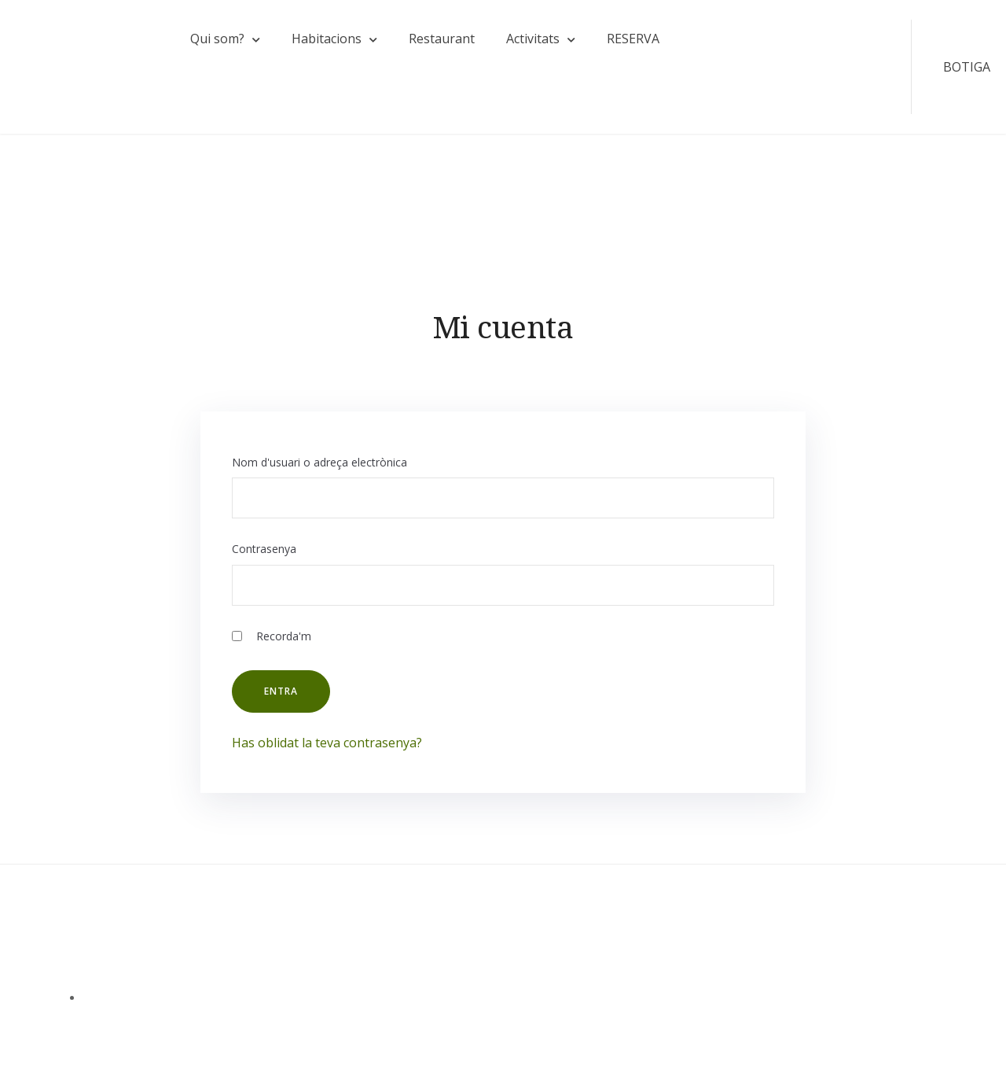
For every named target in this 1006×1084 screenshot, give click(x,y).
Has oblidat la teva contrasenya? (327, 742)
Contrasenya (264, 548)
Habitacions (327, 38)
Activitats (533, 38)
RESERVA (633, 38)
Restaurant (442, 38)
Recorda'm (271, 636)
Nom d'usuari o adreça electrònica (319, 462)
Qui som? (217, 38)
